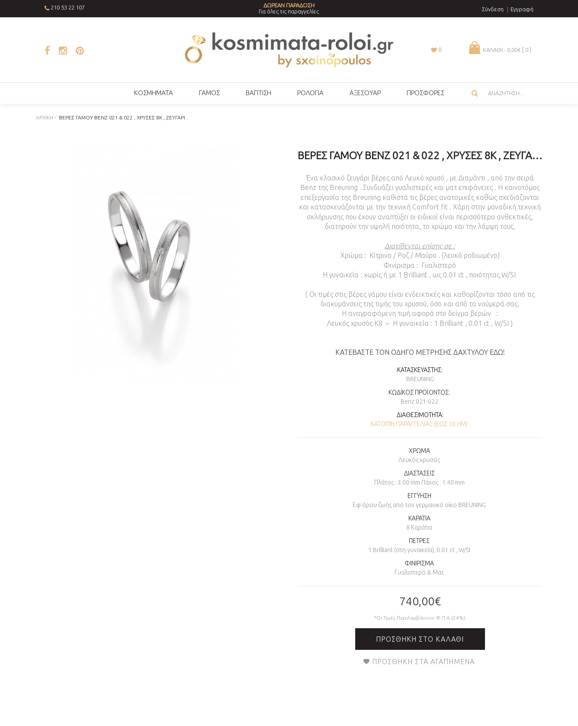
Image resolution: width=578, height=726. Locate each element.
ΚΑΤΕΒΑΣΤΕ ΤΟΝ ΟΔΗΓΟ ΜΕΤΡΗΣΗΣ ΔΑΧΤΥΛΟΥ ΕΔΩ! (420, 352)
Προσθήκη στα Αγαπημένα (423, 661)
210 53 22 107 (68, 7)
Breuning (420, 379)
